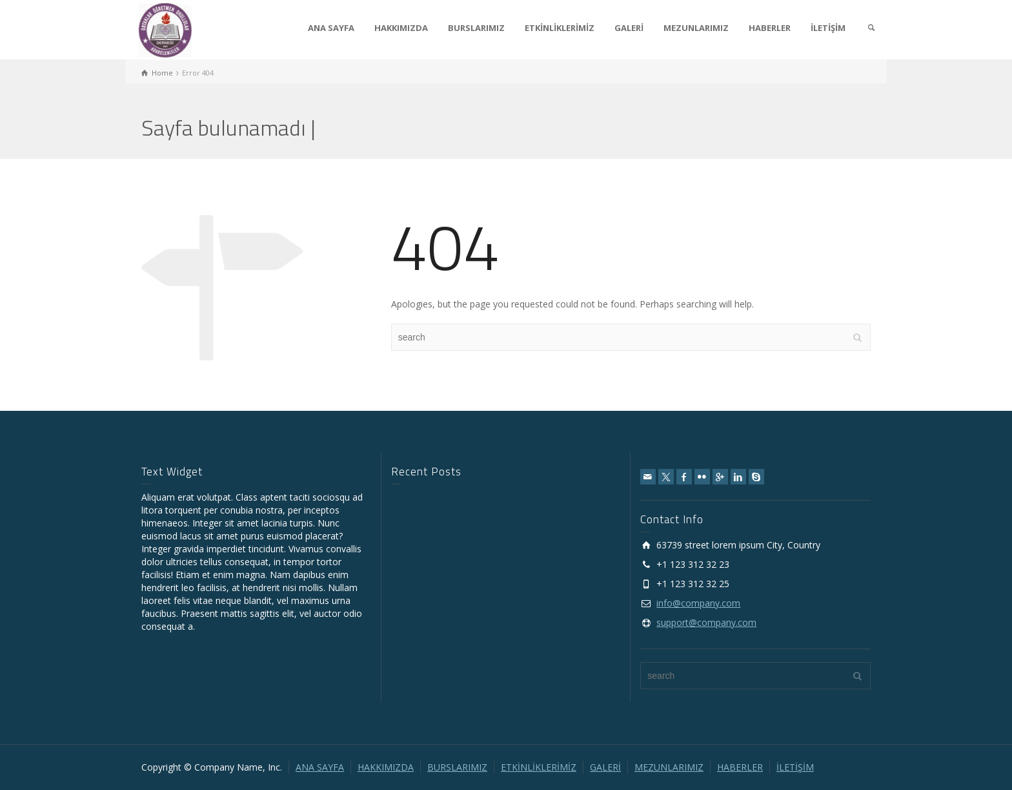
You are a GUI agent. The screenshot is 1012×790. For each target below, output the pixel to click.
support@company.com (706, 622)
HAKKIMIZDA (401, 28)
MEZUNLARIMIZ (696, 28)
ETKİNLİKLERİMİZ (559, 28)
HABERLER (770, 28)
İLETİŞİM (828, 28)
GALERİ (628, 28)
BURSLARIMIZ (476, 28)
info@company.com (698, 603)
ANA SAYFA (331, 28)
